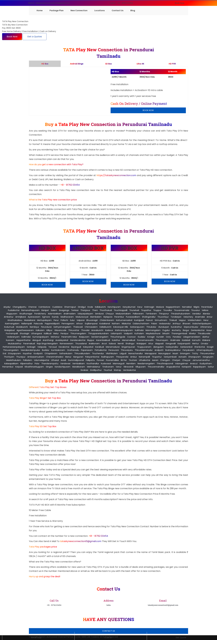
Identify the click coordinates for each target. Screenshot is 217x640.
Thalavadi (78, 327)
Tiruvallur (167, 310)
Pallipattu (90, 360)
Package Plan (57, 10)
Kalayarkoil (88, 347)
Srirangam (185, 353)
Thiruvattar (73, 330)
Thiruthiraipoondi (165, 363)
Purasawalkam (133, 316)
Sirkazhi (165, 333)
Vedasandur (165, 323)
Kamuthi (196, 340)
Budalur (45, 350)
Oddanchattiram (141, 323)
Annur (209, 316)
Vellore (205, 310)
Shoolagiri (24, 333)
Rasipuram (84, 336)
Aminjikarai (20, 316)
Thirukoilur (151, 327)
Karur (139, 307)
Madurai (160, 307)
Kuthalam (139, 333)
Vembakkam (78, 363)
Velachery (188, 316)
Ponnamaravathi (145, 340)
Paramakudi (29, 343)
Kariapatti (186, 366)
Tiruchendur (98, 353)
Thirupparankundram (98, 333)
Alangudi (36, 340)
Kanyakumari (129, 307)
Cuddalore (57, 307)
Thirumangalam (78, 333)
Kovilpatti (38, 353)
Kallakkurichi (105, 327)
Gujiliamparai (91, 323)
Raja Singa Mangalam (47, 343)
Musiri (175, 353)
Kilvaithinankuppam (34, 366)
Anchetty (176, 330)
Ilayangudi (76, 347)
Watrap (117, 370)
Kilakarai (206, 340)
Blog (132, 10)
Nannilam (131, 363)
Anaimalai (200, 316)
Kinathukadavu (15, 320)
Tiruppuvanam (144, 347)
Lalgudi (123, 353)
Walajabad (9, 330)
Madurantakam (123, 313)
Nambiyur (34, 327)
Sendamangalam (99, 336)
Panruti (149, 320)
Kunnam (10, 340)
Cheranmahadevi (54, 356)
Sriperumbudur (191, 327)
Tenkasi (74, 310)
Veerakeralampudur (30, 350)
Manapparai (150, 353)
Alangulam (158, 347)
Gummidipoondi (76, 360)
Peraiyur (64, 333)
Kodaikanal (104, 323)
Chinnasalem (91, 327)
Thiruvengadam (11, 350)
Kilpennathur (26, 363)
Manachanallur (135, 353)
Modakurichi (22, 327)
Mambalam (96, 316)
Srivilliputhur (96, 370)
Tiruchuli (108, 370)
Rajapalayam (199, 366)
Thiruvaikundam (82, 353)
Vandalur (196, 313)
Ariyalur (7, 307)
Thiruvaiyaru (127, 350)
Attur (150, 343)
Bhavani (186, 323)
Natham (116, 323)
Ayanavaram (34, 316)
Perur (56, 320)
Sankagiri (31, 347)
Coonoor (131, 336)
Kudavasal (106, 363)
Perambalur (207, 307)
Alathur (205, 336)
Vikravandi (128, 366)
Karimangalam (12, 323)
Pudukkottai (13, 310)
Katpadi (19, 366)
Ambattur (8, 316)
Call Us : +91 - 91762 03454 (121, 3)
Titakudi (173, 320)
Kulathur (116, 340)
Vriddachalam (194, 320)
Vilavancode (60, 330)
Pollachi (64, 320)
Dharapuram (194, 356)
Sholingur (130, 343)
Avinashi (182, 356)
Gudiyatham (206, 363)
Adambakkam (55, 313)
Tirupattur (157, 356)
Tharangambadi (179, 333)
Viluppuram (11, 313)
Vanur (118, 366)
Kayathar (27, 353)
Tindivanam (108, 366)
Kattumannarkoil (124, 320)
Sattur (211, 366)
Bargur (186, 330)
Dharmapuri (70, 307)
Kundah (160, 336)
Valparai (80, 320)
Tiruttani (133, 360)
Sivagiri (210, 347)
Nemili (121, 343)
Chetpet (176, 360)
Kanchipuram (114, 307)
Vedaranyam (13, 336)
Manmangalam (153, 330)
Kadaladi (186, 340)
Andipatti (159, 350)
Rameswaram (66, 343)
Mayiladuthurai (153, 333)
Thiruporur (164, 313)
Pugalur (166, 330)
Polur (37, 363)
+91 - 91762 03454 (70, 184)
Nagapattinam (173, 307)
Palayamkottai (92, 356)
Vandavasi (65, 363)
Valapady (41, 347)
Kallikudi (47, 333)
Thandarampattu (49, 363)
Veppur (182, 320)
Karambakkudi (103, 340)
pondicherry (40, 313)
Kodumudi (9, 327)
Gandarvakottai (77, 340)
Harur (205, 320)
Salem (54, 310)
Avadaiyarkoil (61, 340)
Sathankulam (65, 353)
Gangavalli (170, 343)
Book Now (179, 3)
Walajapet (141, 343)
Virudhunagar (25, 313)
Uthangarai (36, 333)
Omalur (204, 343)
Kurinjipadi (139, 320)
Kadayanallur (172, 347)
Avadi (63, 360)
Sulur (72, 320)
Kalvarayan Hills (120, 327)
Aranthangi (48, 340)
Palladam (27, 360)
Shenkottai (199, 347)
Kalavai (112, 343)
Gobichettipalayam (201, 323)
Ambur (133, 356)
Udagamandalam (191, 336)
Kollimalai (26, 336)
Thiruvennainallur (156, 366)
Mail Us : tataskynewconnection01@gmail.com (49, 3)
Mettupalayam (44, 320)
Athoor (79, 323)
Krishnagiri (149, 307)
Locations (99, 10)
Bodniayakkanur (173, 350)
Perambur (119, 316)
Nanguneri (78, 356)
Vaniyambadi (170, 356)
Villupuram (140, 366)
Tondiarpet (176, 316)
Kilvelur (192, 333)
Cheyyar (186, 360)
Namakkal (187, 307)
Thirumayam (161, 340)
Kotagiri (151, 336)
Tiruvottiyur (163, 316)
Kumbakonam (58, 350)
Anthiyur (177, 323)
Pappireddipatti (52, 323)
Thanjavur (85, 310)
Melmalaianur (93, 366)
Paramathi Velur (69, 336)
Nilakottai (126, 323)
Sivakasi (84, 370)
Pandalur (177, 336)
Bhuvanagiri (92, 320)
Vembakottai (129, 370)
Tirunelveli (134, 310)
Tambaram (151, 313)
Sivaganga (64, 310)
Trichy (195, 353)
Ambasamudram (35, 356)
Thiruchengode (117, 336)
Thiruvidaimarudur (144, 350)
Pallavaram (138, 313)
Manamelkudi (128, 340)
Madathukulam (13, 360)
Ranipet (45, 310)
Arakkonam (94, 343)
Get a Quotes (34, 36)
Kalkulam (40, 330)
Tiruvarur (195, 310)
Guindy (55, 316)
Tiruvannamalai (181, 310)
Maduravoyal (82, 316)
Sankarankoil (186, 347)
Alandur (206, 313)
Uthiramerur (206, 327)
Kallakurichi (100, 307)
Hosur (209, 330)
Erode (90, 307)
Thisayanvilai (122, 356)
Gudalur (141, 336)
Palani (154, 323)
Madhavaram (67, 316)
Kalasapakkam (11, 363)
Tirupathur (146, 310)
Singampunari (128, 347)
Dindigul (82, 307)
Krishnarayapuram (124, 330)
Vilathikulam (112, 353)
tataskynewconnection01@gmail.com (81, 541)
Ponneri (100, 360)
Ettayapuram (14, 353)
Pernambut (7, 366)
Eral (4, 353)
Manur (68, 356)
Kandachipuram (62, 366)
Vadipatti (128, 333)
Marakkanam (78, 366)
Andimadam (70, 313)
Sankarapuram (137, 327)
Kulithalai (139, 330)
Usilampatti (116, 333)
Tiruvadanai (81, 343)
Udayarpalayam (85, 313)
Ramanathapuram (30, 310)
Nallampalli (26, 323)
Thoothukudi (106, 310)
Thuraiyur (20, 356)
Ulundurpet (163, 327)
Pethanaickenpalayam (14, 347)
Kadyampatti (184, 343)
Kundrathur (176, 327)
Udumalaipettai (41, 360)
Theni (95, 310)
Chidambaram (107, 320)
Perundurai (46, 327)
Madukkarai (29, 320)
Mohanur (55, 336)
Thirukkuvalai (204, 333)
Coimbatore (44, 307)
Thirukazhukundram (180, 313)
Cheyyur (110, 313)
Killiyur (49, 330)
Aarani (155, 360)
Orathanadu (73, 350)
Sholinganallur (149, 316)
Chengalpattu (19, 307)
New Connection (79, 10)
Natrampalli (144, 356)
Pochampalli (12, 333)
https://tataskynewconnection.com (116, 175)
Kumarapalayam (41, 336)
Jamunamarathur (201, 360)
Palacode (38, 323)
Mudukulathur (14, 343)
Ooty (168, 336)
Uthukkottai (144, 360)
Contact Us (117, 10)
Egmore (46, 316)
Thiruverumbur (207, 353)
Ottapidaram (51, 353)
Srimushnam (161, 320)
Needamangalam (146, 363)
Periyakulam (189, 350)
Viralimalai (175, 340)
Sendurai (99, 313)
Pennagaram (68, 323)
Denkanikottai (197, 330)
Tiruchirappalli (120, 310)
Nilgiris (196, 307)
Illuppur (90, 340)
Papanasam (87, 350)
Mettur (195, 343)
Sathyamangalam (62, 327)
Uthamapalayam (204, 350)
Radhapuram (107, 356)
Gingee (49, 366)
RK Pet (124, 360)
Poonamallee (112, 360)
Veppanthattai (23, 340)
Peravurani (113, 350)
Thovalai (85, 330)
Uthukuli (55, 360)
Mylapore (107, 316)
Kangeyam (208, 356)
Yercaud (52, 347)
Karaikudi (99, 347)
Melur (56, 333)
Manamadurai (113, 347)
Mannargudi (118, 363)
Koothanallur (93, 363)
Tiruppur (157, 310)
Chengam (165, 360)
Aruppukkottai (173, 366)
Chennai (32, 307)
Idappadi (159, 343)
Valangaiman (181, 363)
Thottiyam (9, 356)
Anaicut (194, 363)
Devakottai (64, 347)
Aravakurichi (97, 330)
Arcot (104, 343)
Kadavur (109, 330)
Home (40, 10)
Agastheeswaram (25, 330)
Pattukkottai (101, 350)
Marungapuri (164, 353)
